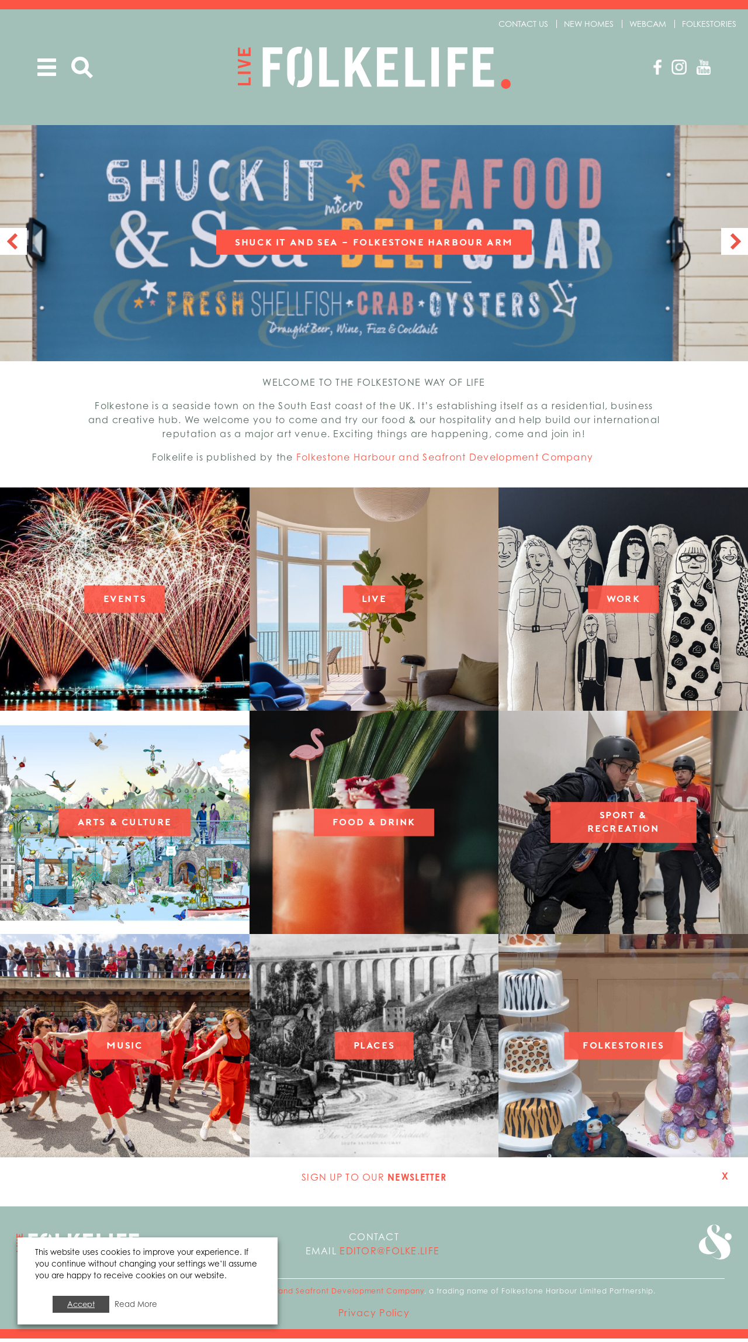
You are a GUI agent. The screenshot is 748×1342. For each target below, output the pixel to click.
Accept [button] (81, 1304)
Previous (13, 244)
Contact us (523, 24)
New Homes (589, 24)
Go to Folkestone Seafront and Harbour (714, 1246)
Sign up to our (374, 1181)
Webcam (647, 24)
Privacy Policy (374, 1316)
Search (82, 67)
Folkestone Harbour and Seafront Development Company (446, 460)
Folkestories (709, 24)
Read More (136, 1304)
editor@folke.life (389, 1254)
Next (734, 244)
